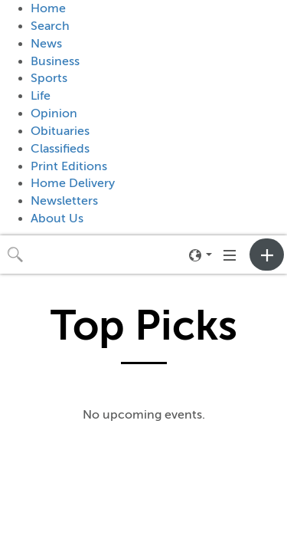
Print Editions (69, 166)
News (46, 44)
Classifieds (60, 149)
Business (55, 61)
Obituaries (60, 131)
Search (50, 26)
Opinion (54, 113)
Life (41, 96)
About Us (57, 218)
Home (48, 8)
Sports (49, 78)
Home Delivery (73, 183)
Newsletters (64, 201)
